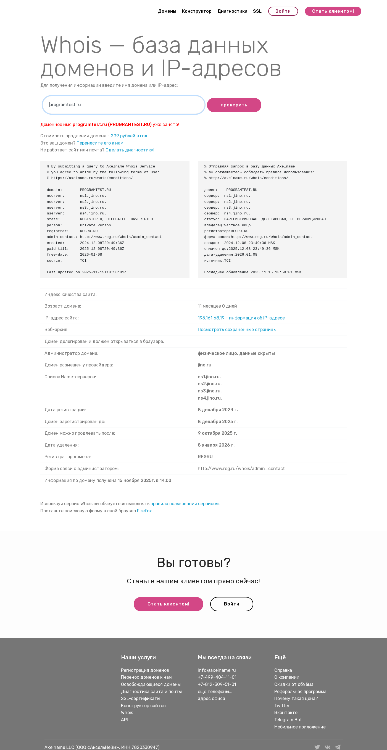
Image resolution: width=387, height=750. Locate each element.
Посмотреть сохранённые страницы (237, 329)
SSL (257, 11)
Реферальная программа (300, 691)
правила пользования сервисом (185, 503)
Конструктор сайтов (143, 705)
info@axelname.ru (217, 670)
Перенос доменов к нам (146, 677)
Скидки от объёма (294, 684)
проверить (234, 104)
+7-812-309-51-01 (217, 684)
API (124, 719)
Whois (127, 712)
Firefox (144, 510)
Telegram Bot (288, 719)
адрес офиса (211, 698)
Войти (283, 11)
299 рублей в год (129, 135)
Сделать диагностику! (130, 150)
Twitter (281, 705)
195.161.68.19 (211, 318)
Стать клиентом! (333, 11)
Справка (283, 670)
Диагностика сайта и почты (151, 691)
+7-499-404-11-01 (217, 677)
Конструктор (197, 11)
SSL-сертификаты (141, 698)
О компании (286, 677)
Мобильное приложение (300, 727)
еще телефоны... (215, 691)
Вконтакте (286, 712)
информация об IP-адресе (257, 318)
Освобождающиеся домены (151, 684)
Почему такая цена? (296, 698)
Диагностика (232, 11)
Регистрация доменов (145, 670)
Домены (167, 11)
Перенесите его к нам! (101, 143)
